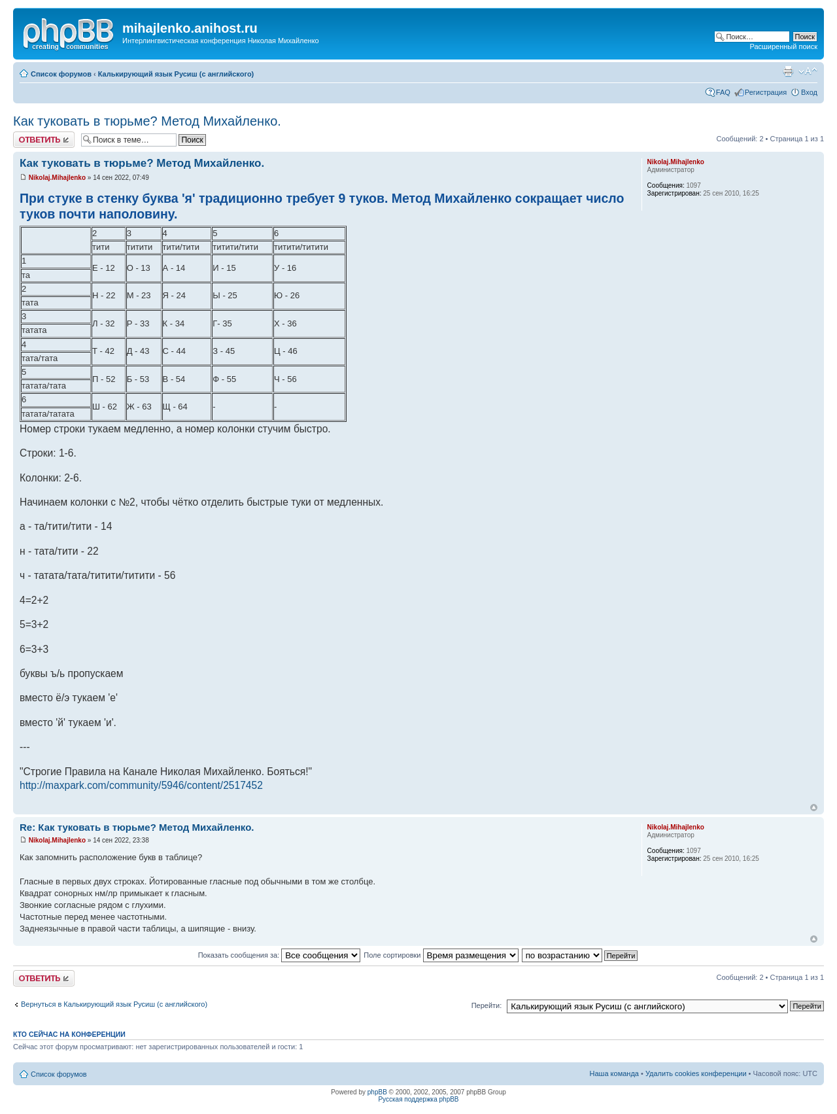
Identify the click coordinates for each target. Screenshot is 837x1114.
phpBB (377, 1092)
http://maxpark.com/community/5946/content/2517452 (141, 785)
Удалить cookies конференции (696, 1073)
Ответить (44, 139)
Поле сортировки (441, 955)
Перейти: (486, 1005)
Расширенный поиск (783, 46)
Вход (809, 92)
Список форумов (61, 74)
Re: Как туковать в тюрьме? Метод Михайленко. (137, 827)
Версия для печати (788, 71)
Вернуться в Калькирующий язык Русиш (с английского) (114, 1004)
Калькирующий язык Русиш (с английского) (176, 74)
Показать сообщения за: (279, 955)
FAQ (723, 92)
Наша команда (614, 1073)
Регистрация (766, 92)
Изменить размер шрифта (807, 71)
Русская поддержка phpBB (418, 1099)
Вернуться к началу (813, 807)
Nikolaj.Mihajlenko (57, 177)
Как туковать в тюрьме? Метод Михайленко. (147, 121)
